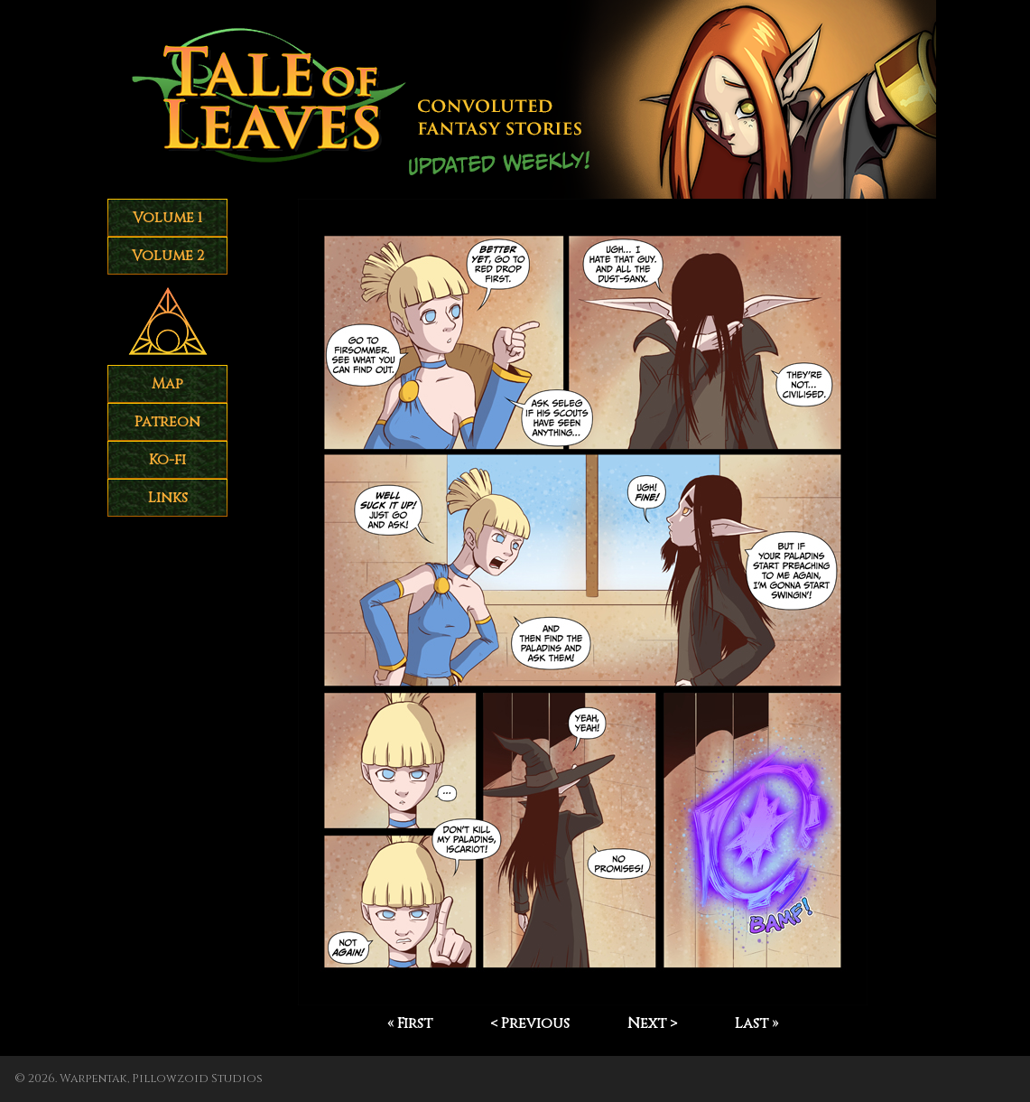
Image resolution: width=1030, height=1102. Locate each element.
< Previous (530, 1023)
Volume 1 (167, 218)
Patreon (167, 422)
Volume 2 (168, 256)
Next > (652, 1023)
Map (167, 384)
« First (409, 1023)
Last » (756, 1023)
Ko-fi (167, 460)
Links (168, 498)
